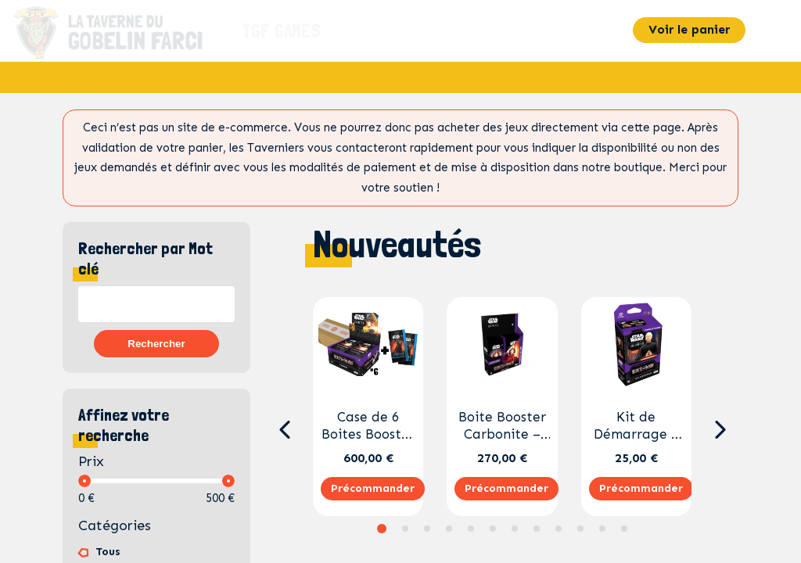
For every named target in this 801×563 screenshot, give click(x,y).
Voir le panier (689, 29)
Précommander (373, 488)
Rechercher (156, 344)
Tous (107, 551)
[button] (284, 430)
